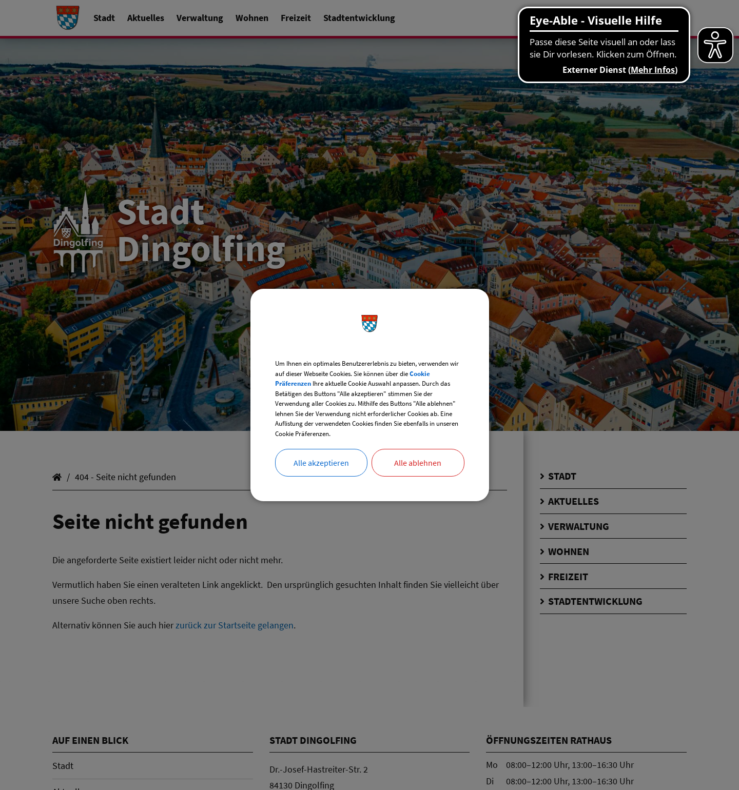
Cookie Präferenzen (368, 368)
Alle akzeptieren (321, 484)
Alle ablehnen (417, 484)
